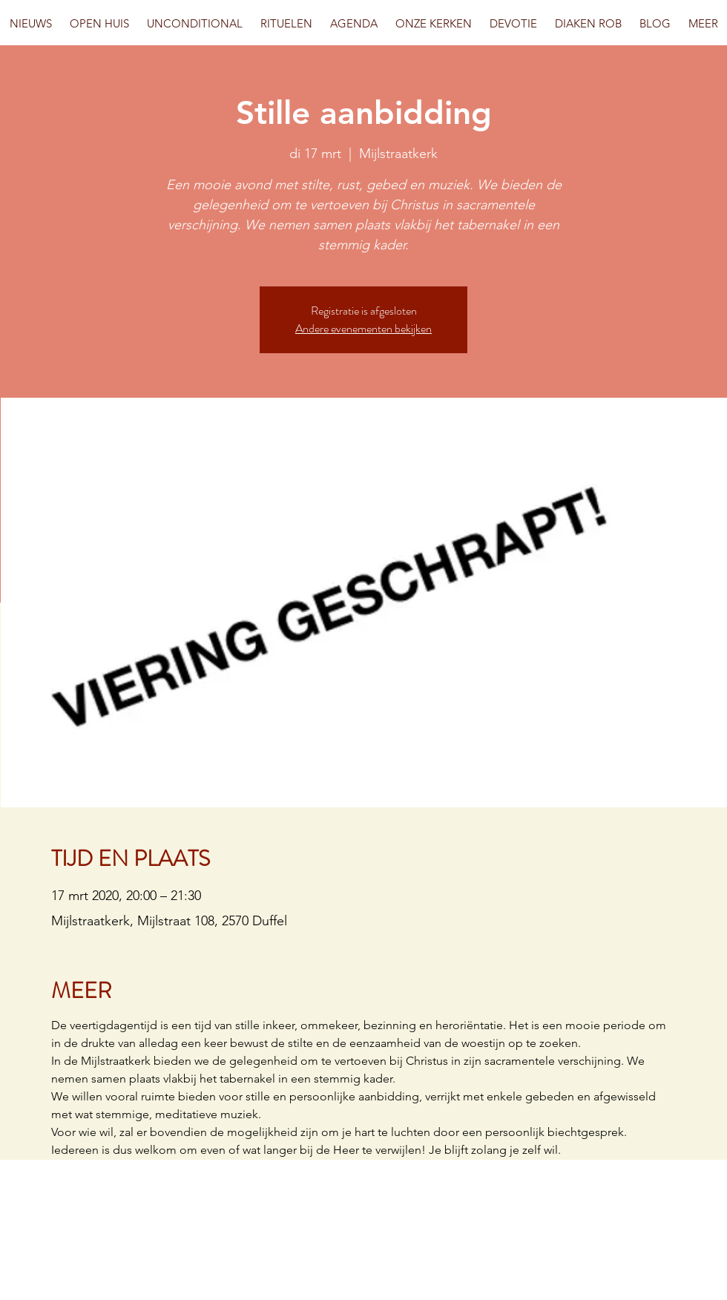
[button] (99, 23)
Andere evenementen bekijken (363, 328)
